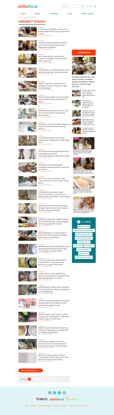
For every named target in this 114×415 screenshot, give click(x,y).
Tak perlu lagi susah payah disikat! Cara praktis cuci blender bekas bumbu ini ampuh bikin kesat (52, 262)
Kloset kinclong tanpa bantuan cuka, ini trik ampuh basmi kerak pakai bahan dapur (53, 113)
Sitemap (86, 406)
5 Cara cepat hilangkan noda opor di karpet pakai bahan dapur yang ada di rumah (53, 31)
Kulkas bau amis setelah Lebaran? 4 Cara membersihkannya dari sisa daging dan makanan (53, 45)
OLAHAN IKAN (89, 245)
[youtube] (95, 6)
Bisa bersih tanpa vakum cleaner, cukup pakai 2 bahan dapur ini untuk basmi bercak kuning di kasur (53, 357)
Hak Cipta (63, 406)
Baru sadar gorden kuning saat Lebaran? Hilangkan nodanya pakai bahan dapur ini (52, 58)
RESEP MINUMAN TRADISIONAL (84, 230)
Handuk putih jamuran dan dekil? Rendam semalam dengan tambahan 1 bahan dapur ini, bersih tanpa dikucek (83, 81)
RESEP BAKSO (83, 253)
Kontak (32, 406)
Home (20, 17)
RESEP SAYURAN (83, 226)
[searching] (82, 6)
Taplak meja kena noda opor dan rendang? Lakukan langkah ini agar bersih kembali (52, 86)
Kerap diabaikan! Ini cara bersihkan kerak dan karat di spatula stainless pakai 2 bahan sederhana (52, 235)
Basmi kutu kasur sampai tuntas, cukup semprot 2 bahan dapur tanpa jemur (53, 181)
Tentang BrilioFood (44, 406)
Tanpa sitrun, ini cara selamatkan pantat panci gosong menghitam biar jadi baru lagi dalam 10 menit (53, 276)
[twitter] (92, 6)
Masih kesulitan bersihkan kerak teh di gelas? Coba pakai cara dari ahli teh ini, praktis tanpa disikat (53, 330)
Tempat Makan (87, 14)
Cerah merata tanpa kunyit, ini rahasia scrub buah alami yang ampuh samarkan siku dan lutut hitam (82, 191)
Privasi (55, 406)
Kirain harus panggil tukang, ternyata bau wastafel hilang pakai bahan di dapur (53, 99)
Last (54, 379)
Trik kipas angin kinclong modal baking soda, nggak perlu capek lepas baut (54, 140)
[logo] (27, 6)
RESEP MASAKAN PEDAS (84, 257)
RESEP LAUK (78, 245)
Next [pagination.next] (48, 379)
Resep (23, 14)
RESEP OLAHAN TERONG (84, 238)
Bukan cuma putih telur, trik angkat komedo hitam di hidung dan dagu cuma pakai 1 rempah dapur (83, 211)
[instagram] (89, 6)
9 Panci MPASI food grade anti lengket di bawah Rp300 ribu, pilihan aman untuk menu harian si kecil (54, 303)
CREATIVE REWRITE (83, 249)
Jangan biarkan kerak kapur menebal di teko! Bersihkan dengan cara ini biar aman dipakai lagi (54, 289)
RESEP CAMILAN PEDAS (83, 234)
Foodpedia (54, 14)
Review (37, 14)
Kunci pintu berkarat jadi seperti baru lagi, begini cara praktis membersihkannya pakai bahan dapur (54, 153)
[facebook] (87, 6)
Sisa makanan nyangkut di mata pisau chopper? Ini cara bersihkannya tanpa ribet (87, 104)
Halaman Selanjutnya (30, 370)
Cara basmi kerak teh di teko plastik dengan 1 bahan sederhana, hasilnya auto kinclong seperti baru (53, 208)
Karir (79, 406)
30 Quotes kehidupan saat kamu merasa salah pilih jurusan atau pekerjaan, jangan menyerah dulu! (83, 172)
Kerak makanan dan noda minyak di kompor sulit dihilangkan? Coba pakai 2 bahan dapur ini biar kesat (53, 316)
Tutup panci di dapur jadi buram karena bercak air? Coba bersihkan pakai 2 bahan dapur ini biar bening (52, 343)
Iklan (26, 406)
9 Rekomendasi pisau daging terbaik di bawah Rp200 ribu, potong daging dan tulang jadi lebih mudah (53, 221)
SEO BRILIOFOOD (84, 242)
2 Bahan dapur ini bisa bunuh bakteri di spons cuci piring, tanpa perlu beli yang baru (88, 94)
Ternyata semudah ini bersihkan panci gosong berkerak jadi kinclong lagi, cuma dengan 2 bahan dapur (54, 248)
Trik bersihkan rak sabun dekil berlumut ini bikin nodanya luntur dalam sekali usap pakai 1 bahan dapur (54, 194)
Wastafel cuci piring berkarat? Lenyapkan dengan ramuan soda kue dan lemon (53, 167)
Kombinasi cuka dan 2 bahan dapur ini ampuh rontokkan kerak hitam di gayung (54, 126)
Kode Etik (72, 406)
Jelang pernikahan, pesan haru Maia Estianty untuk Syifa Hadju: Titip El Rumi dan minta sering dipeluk (82, 152)
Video (69, 14)
